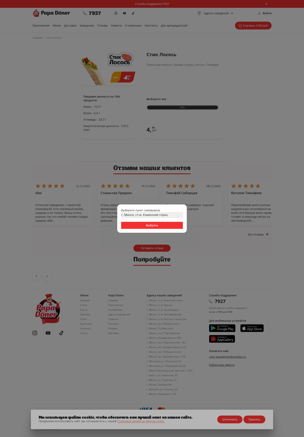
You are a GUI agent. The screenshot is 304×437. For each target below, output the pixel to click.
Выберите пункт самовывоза (140, 210)
